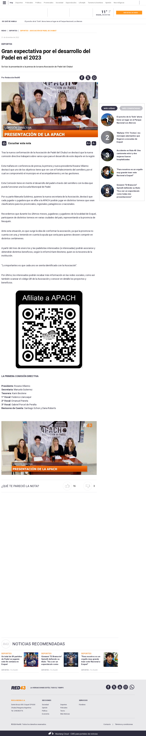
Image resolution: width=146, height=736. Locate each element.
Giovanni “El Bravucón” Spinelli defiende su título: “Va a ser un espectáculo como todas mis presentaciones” (128, 191)
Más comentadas (131, 108)
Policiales (63, 708)
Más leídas (109, 108)
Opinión (44, 708)
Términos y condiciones (124, 724)
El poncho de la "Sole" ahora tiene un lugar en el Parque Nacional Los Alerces (49, 21)
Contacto (107, 724)
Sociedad (45, 705)
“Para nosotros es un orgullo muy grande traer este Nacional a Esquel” (130, 172)
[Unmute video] (49, 448)
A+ (88, 143)
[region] (122, 46)
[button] (81, 77)
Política (44, 711)
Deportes (6, 44)
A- (94, 143)
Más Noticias (65, 714)
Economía (45, 714)
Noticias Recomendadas (38, 643)
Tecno (62, 711)
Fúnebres (82, 705)
